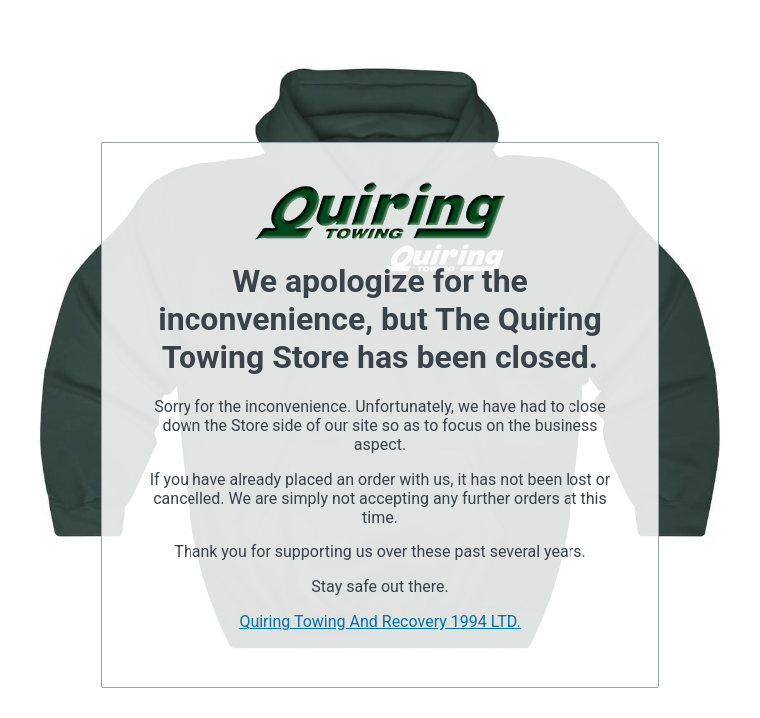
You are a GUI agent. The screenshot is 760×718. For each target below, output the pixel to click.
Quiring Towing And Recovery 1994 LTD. (379, 621)
